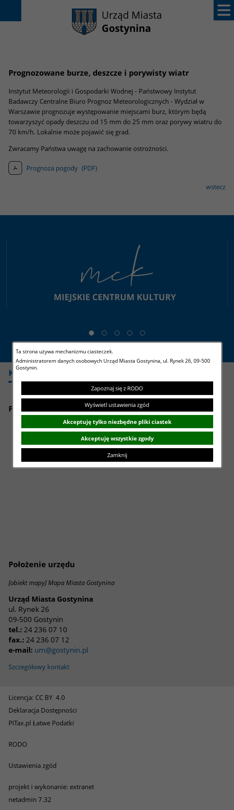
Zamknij (117, 455)
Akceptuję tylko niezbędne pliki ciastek (117, 422)
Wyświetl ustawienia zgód (117, 405)
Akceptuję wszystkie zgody (117, 438)
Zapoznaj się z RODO (117, 388)
